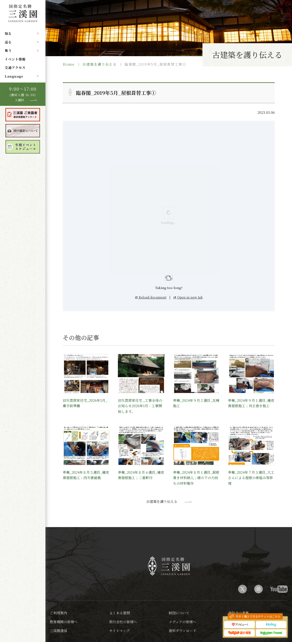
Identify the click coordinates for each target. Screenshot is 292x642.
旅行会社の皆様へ (123, 621)
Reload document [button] (150, 297)
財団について (179, 612)
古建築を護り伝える (99, 64)
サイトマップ (119, 630)
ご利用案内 (58, 612)
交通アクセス (15, 67)
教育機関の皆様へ (63, 621)
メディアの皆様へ (182, 621)
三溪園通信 (58, 630)
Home (68, 64)
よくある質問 (119, 612)
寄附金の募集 (238, 612)
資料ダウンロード (182, 630)
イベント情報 (15, 59)
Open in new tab (188, 297)
